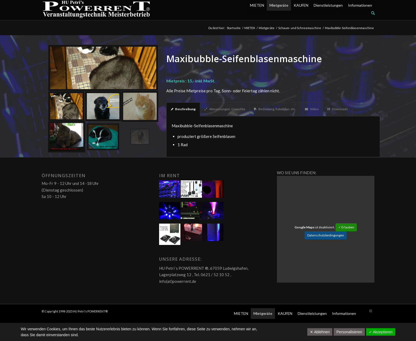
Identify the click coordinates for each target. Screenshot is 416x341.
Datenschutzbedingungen (325, 235)
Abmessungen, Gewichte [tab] (224, 109)
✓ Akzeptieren (381, 332)
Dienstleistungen (328, 5)
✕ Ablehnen (320, 332)
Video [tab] (311, 109)
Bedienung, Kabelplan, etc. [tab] (275, 109)
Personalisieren (349, 332)
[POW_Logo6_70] (96, 10)
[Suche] (373, 13)
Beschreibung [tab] (183, 109)
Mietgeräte (278, 5)
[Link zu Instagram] (371, 311)
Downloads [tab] (337, 109)
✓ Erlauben (346, 227)
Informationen (360, 5)
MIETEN (257, 5)
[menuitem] (311, 13)
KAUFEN (301, 5)
